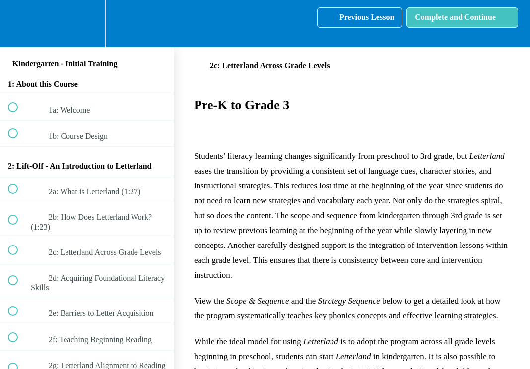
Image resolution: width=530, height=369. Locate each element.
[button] (18, 23)
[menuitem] (86, 23)
